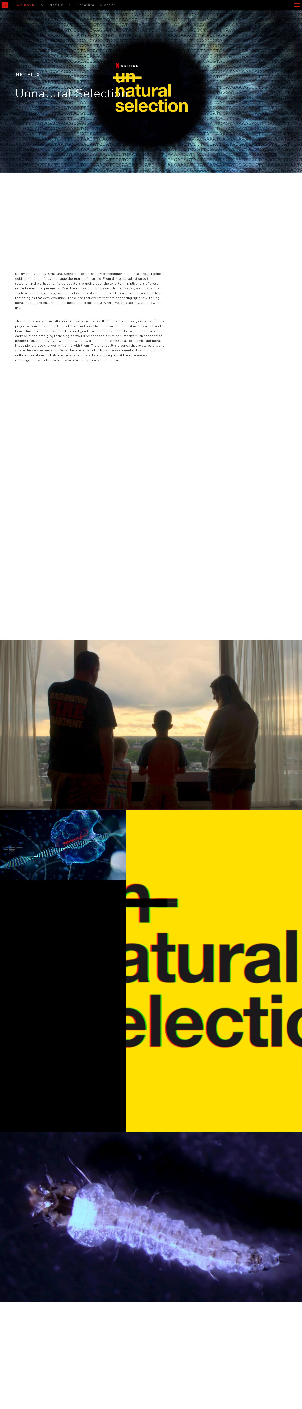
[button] (297, 5)
